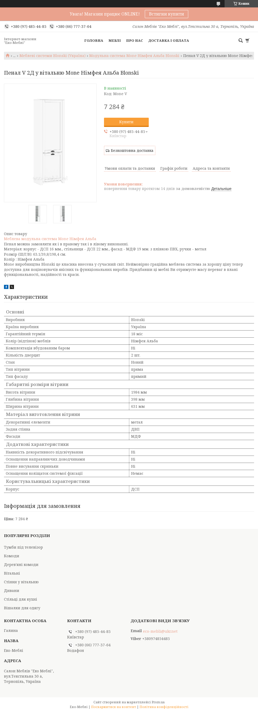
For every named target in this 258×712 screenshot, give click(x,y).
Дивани (11, 590)
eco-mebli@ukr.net (160, 631)
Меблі (114, 40)
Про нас (134, 40)
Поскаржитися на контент (113, 707)
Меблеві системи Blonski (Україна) (52, 56)
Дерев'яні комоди (21, 564)
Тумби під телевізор (23, 547)
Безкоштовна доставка (132, 150)
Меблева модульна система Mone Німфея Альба (50, 238)
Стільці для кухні (20, 599)
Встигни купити (166, 14)
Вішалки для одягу (22, 607)
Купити (126, 121)
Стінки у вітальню (21, 581)
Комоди (11, 555)
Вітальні (12, 573)
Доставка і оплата (168, 40)
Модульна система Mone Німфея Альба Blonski (134, 56)
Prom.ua (158, 702)
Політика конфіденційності (164, 707)
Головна (93, 40)
